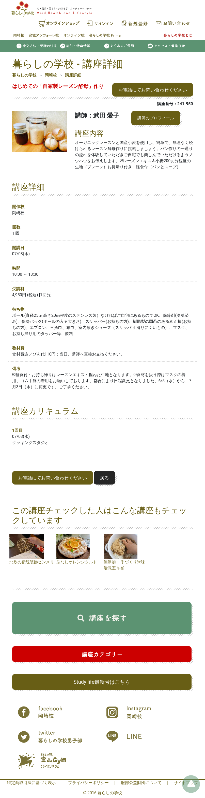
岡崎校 (51, 75)
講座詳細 (73, 75)
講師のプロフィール (155, 118)
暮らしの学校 (24, 75)
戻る (104, 477)
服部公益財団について (141, 782)
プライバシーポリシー (88, 782)
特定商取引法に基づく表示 (31, 782)
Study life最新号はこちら (101, 682)
